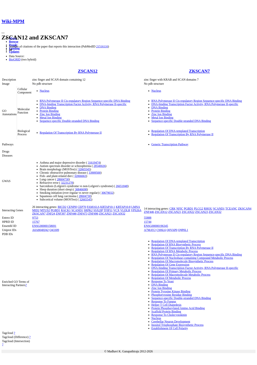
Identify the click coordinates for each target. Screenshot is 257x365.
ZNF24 (50, 213)
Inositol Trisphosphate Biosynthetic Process (177, 324)
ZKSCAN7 (199, 70)
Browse (13, 41)
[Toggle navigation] (2, 33)
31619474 (94, 162)
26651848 (122, 186)
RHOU (208, 208)
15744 (147, 221)
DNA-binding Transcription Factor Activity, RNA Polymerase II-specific (83, 104)
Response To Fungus (163, 301)
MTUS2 (45, 210)
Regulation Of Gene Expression (170, 264)
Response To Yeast (162, 281)
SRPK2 (88, 210)
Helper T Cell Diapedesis (166, 304)
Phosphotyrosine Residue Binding (171, 294)
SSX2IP (98, 210)
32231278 (67, 182)
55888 (147, 217)
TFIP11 (108, 210)
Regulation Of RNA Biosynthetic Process (176, 244)
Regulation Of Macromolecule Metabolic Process (180, 274)
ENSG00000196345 (156, 225)
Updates (14, 51)
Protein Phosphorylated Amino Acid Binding (178, 308)
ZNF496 (93, 213)
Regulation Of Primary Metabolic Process (176, 271)
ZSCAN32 (119, 213)
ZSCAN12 (87, 70)
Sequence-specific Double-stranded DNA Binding (69, 120)
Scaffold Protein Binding (166, 311)
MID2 (35, 210)
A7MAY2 (150, 230)
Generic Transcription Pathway (169, 144)
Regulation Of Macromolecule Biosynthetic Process (182, 261)
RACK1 (66, 210)
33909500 (94, 172)
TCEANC (231, 208)
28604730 (63, 179)
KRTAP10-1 (107, 206)
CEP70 (82, 206)
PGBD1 (55, 210)
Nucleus (44, 90)
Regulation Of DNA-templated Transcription (178, 131)
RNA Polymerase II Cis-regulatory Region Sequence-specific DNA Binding (85, 100)
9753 (35, 217)
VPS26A (136, 210)
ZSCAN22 (188, 211)
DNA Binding (48, 107)
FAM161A (93, 206)
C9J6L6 (161, 230)
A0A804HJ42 (40, 230)
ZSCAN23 (201, 211)
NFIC (179, 208)
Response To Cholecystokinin (169, 314)
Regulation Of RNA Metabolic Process (174, 251)
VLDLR (125, 210)
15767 (36, 221)
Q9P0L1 (183, 230)
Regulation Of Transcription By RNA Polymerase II (71, 132)
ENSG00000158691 (44, 225)
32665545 (84, 169)
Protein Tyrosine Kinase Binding (170, 291)
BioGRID (14, 59)
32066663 (80, 176)
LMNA (135, 206)
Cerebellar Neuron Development (170, 321)
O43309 (54, 230)
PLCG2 (198, 208)
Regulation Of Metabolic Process (171, 278)
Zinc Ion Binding (50, 114)
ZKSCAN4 (244, 208)
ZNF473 (82, 213)
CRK (173, 208)
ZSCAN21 (105, 213)
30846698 (81, 189)
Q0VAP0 (172, 230)
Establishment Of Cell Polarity (169, 328)
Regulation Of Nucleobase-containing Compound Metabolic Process (192, 257)
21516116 (102, 46)
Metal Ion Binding (51, 117)
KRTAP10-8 (123, 206)
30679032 (107, 192)
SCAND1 (77, 210)
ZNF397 (61, 213)
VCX (116, 210)
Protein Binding (49, 110)
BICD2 (62, 206)
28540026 (100, 166)
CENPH (72, 206)
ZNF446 (71, 213)
